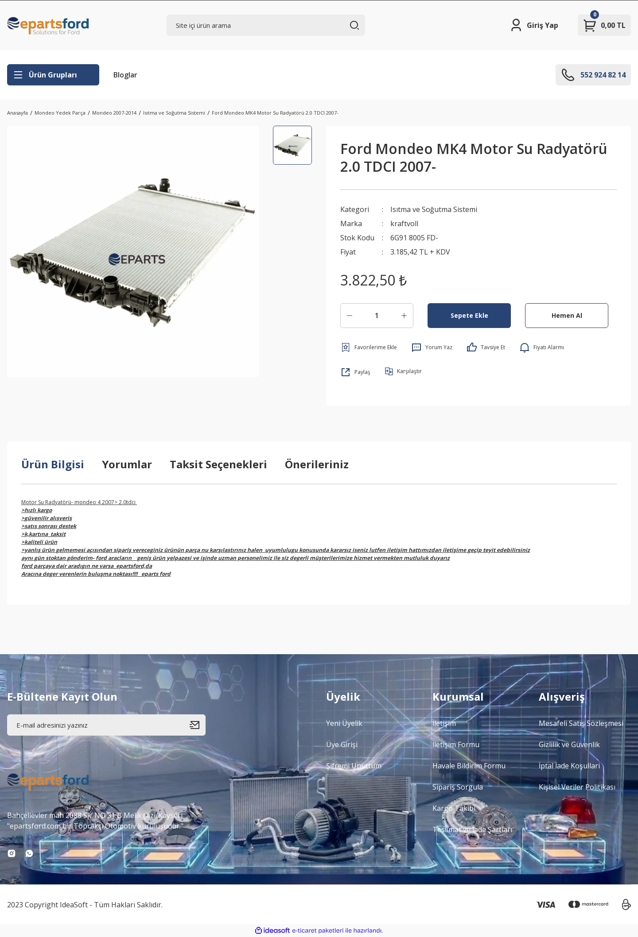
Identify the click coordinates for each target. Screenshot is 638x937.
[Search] (266, 25)
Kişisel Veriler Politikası (577, 787)
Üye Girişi (342, 744)
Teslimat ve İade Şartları (472, 829)
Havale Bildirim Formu (469, 766)
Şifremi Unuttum (353, 766)
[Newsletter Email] (106, 725)
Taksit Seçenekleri (218, 464)
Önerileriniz (317, 464)
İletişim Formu (455, 744)
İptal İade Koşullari (569, 766)
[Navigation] (53, 74)
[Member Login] (534, 25)
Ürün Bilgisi (52, 464)
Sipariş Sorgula (457, 787)
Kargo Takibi (453, 808)
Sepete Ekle (469, 315)
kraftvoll (404, 223)
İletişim (444, 723)
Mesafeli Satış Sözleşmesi (581, 723)
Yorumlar (127, 464)
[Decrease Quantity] (349, 316)
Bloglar (125, 75)
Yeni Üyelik (344, 723)
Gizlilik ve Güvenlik (569, 744)
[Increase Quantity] (404, 316)
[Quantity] (376, 316)
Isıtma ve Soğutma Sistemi (433, 209)
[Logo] (48, 25)
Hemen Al (567, 315)
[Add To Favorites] (368, 347)
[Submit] (198, 725)
